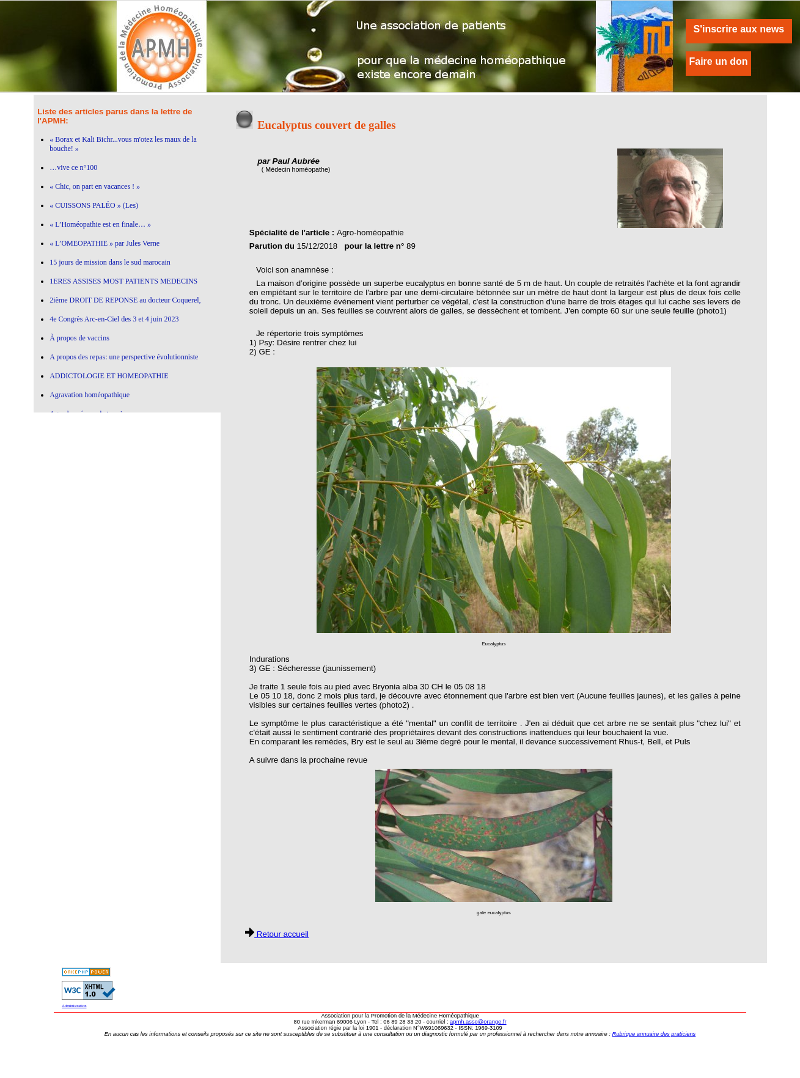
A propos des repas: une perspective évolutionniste (124, 357)
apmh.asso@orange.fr (478, 1022)
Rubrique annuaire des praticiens (653, 1034)
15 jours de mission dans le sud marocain (110, 262)
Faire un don (718, 61)
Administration (74, 1005)
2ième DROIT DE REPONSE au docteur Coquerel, (125, 300)
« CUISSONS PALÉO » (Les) (94, 205)
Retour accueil (277, 934)
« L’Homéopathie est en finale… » (100, 224)
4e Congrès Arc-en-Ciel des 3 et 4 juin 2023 (114, 319)
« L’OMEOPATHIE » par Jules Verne (105, 243)
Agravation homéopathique (90, 395)
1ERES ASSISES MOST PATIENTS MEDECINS (123, 281)
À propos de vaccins (79, 338)
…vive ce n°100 (73, 167)
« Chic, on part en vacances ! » (95, 186)
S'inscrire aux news (738, 29)
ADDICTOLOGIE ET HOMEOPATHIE (109, 376)
